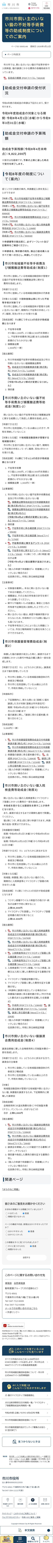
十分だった (13, 1213)
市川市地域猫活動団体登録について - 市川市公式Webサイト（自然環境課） (24, 1373)
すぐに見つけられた (16, 1246)
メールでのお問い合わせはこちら (21, 1308)
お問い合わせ (45, 1504)
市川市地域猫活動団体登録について (20, 1420)
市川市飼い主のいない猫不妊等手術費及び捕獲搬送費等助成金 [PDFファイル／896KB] (26, 210)
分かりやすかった (15, 1231)
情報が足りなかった (16, 1217)
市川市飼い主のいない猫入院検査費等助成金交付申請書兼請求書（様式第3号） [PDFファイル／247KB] (29, 934)
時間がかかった (14, 1249)
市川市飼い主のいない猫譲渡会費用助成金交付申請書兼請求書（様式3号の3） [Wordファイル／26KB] (29, 1140)
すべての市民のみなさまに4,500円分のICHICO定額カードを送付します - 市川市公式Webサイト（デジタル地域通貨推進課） (24, 1362)
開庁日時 (20, 1504)
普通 (27, 1213)
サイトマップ (7, 1514)
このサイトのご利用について (24, 1514)
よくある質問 (33, 1504)
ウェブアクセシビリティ (11, 1517)
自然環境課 (19, 1283)
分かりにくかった (15, 1235)
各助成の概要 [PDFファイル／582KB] (26, 78)
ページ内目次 (13, 54)
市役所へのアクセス (8, 1505)
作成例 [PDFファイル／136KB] (27, 1005)
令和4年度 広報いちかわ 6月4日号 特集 (22, 1413)
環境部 (8, 1283)
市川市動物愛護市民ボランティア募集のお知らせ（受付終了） (25, 1428)
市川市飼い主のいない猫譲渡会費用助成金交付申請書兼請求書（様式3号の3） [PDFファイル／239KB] (29, 1129)
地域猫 (33, 1459)
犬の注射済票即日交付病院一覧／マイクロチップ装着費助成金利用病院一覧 (25, 1404)
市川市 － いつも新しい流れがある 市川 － (25, 1457)
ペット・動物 (25, 1459)
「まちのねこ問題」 (11, 1189)
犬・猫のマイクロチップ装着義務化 (19, 1395)
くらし (16, 1459)
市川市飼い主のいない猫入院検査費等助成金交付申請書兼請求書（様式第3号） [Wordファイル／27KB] (29, 946)
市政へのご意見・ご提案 (31, 1517)
